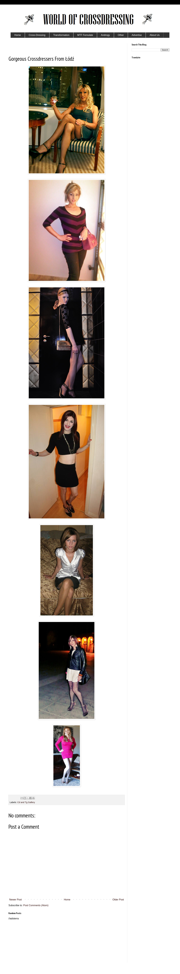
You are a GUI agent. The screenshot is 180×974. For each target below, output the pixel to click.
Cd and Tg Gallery (26, 802)
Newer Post (15, 899)
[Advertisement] (66, 941)
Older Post (118, 899)
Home (67, 899)
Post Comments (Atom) (35, 905)
